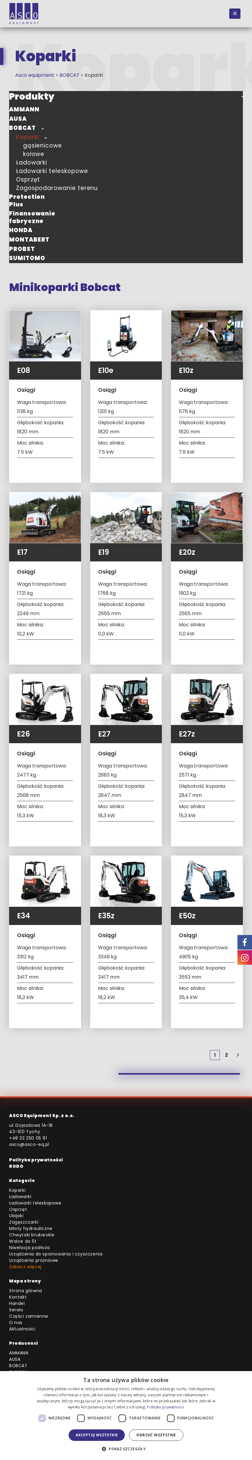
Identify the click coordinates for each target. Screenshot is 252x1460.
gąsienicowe (42, 145)
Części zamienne (28, 1316)
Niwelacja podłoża (29, 1248)
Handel (17, 1303)
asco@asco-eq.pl (29, 1144)
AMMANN (24, 109)
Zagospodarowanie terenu (57, 188)
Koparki (27, 137)
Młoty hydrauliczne (31, 1228)
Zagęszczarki (23, 1222)
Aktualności (22, 1329)
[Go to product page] (45, 335)
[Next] (238, 1055)
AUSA (18, 119)
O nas (15, 1322)
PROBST (22, 249)
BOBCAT (70, 75)
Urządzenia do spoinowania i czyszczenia (55, 1254)
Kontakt (18, 1297)
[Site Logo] (24, 14)
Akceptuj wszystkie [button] (97, 1435)
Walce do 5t (23, 1241)
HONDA (20, 230)
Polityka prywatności (36, 1160)
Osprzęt (28, 179)
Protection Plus (27, 200)
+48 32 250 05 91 (28, 1138)
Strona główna (25, 1291)
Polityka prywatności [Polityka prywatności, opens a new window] (165, 1407)
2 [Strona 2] (226, 1055)
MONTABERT (29, 239)
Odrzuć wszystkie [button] (156, 1435)
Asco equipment (34, 75)
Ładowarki (31, 162)
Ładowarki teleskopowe (52, 171)
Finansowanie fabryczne (32, 217)
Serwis (16, 1310)
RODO (16, 1166)
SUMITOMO (27, 258)
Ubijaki (16, 1216)
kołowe (34, 154)
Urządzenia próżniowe (33, 1260)
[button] (234, 13)
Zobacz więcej (25, 1267)
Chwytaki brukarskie (31, 1235)
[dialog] (126, 1415)
